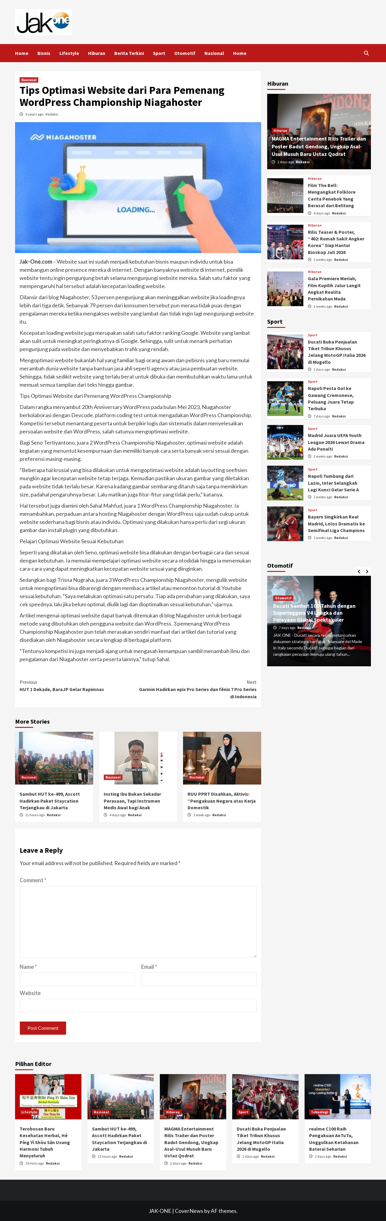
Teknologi (319, 1112)
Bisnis (43, 53)
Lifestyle (69, 53)
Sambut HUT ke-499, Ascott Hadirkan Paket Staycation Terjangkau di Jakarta (50, 800)
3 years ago (34, 114)
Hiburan (96, 53)
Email (149, 966)
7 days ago (322, 416)
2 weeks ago (323, 259)
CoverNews (189, 1210)
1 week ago (202, 815)
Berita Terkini (129, 53)
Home (21, 53)
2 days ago (285, 162)
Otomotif (184, 53)
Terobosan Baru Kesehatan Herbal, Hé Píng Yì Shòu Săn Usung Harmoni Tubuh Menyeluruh (45, 1142)
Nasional (214, 53)
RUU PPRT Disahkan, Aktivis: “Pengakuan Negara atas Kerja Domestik (222, 800)
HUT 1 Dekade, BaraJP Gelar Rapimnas (79, 685)
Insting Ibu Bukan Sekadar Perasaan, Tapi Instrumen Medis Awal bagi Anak (132, 800)
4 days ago (117, 815)
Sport (159, 53)
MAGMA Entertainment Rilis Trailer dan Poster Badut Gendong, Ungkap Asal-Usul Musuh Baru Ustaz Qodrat (319, 146)
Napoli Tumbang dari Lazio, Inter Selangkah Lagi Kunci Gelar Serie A (333, 483)
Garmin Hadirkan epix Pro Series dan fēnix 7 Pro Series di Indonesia (197, 688)
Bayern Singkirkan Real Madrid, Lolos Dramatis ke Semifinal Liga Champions (336, 523)
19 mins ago (34, 1163)
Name (28, 966)
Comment (33, 880)
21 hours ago (35, 815)
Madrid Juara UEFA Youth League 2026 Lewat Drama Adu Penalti (336, 442)
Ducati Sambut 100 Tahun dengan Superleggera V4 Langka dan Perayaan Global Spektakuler (314, 612)
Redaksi (52, 114)
